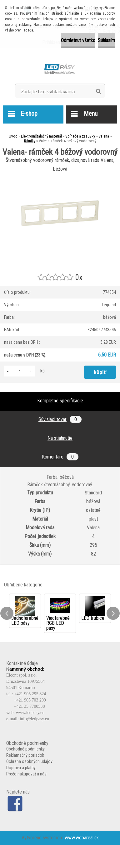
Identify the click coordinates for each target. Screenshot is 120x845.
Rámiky (29, 140)
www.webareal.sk (82, 838)
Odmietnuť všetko (78, 40)
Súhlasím (106, 40)
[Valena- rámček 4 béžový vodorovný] (60, 176)
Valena (103, 136)
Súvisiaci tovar (60, 419)
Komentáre (60, 457)
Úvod (13, 136)
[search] (98, 91)
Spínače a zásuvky (80, 136)
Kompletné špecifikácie (60, 401)
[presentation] (6, 613)
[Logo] (60, 68)
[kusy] (19, 371)
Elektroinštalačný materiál (41, 136)
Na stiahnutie (60, 438)
